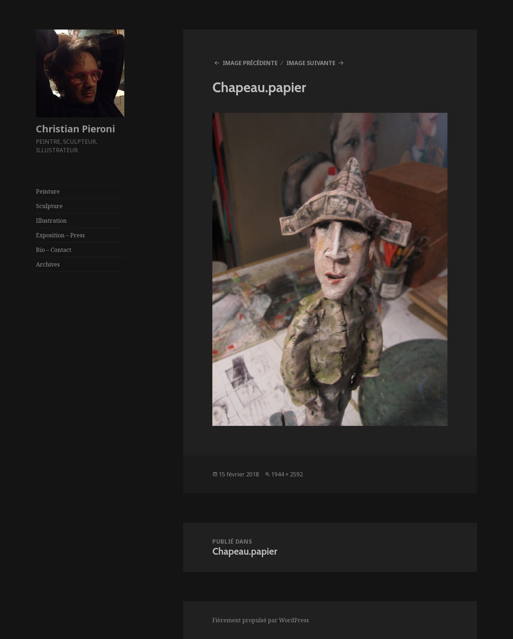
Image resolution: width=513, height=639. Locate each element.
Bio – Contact (53, 250)
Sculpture (49, 206)
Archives (48, 264)
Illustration (51, 221)
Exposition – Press (60, 235)
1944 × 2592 (287, 474)
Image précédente (250, 63)
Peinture (48, 191)
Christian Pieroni (75, 128)
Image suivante (310, 63)
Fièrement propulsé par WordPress (260, 620)
